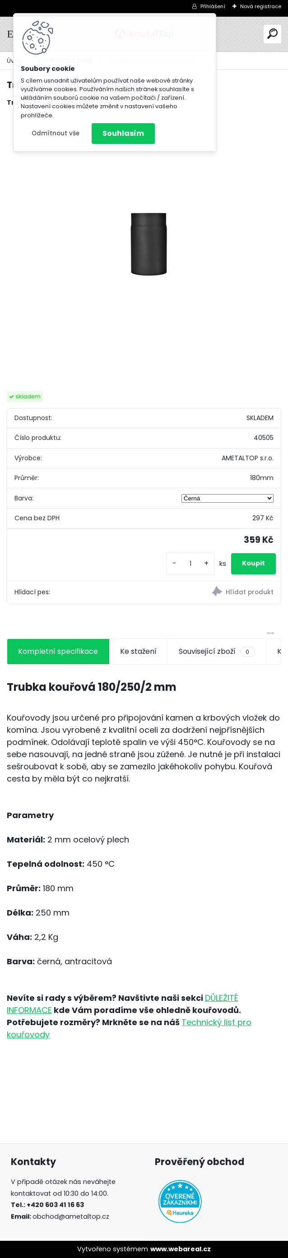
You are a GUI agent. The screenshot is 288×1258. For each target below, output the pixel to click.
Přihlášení (212, 6)
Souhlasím (123, 133)
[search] (272, 33)
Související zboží (217, 651)
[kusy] (190, 564)
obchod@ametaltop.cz (71, 1216)
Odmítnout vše (55, 133)
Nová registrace (260, 6)
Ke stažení (138, 651)
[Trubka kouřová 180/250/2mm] (144, 249)
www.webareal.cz (180, 1248)
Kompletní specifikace (58, 651)
